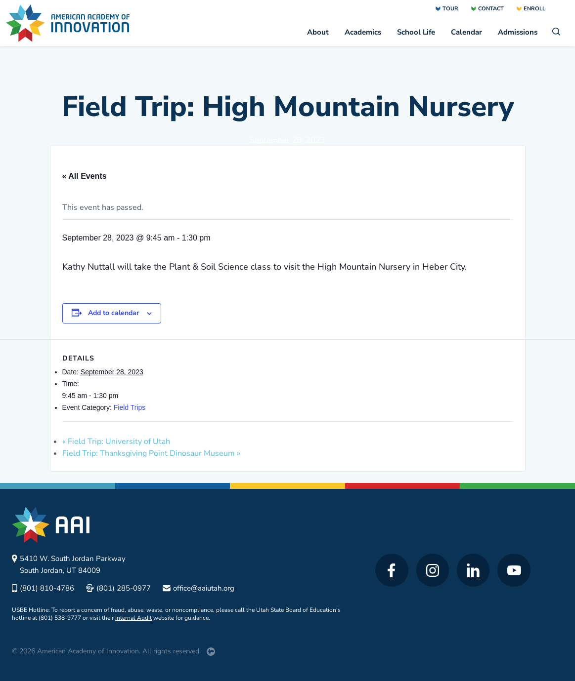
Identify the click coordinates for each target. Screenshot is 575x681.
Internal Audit (133, 618)
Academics (363, 32)
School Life (416, 32)
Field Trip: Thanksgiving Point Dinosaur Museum (151, 453)
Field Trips (130, 407)
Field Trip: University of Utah (116, 441)
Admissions (517, 32)
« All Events (84, 176)
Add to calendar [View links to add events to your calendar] (113, 313)
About (318, 32)
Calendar (466, 32)
